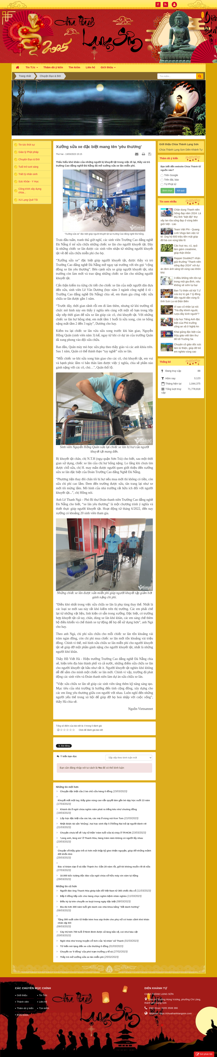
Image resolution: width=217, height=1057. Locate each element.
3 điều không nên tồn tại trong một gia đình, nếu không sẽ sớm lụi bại (187, 282)
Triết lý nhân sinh (28, 174)
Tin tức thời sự (27, 144)
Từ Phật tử (168, 184)
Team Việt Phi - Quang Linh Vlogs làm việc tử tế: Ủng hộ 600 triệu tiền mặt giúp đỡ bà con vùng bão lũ (180, 235)
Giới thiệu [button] (108, 68)
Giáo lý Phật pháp (29, 152)
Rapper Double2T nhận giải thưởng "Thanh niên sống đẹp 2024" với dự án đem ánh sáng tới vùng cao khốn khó (181, 265)
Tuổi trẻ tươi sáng (28, 166)
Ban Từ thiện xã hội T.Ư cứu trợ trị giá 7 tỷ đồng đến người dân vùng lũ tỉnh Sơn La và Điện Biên (181, 296)
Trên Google (169, 175)
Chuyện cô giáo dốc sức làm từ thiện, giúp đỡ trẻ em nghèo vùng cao (187, 348)
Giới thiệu (22, 995)
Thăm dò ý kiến (25, 1008)
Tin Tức (43, 995)
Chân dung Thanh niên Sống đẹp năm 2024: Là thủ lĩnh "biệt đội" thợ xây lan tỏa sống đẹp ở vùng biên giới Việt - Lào (181, 216)
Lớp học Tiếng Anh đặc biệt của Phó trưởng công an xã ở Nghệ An (187, 323)
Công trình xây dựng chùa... (30, 190)
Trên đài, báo (170, 179)
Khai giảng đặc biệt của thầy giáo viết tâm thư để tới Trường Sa (187, 335)
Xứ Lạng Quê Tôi (28, 199)
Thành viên (23, 1001)
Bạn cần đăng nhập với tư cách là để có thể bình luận (92, 767)
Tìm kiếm (44, 1008)
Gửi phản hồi (204, 1054)
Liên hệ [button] (90, 67)
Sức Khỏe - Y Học (29, 181)
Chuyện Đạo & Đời (29, 159)
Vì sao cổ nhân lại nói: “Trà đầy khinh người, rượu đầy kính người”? (186, 310)
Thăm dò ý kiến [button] (53, 67)
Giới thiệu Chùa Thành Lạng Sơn (178, 144)
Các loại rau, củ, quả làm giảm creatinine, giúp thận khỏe (185, 249)
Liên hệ (43, 1001)
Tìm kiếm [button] (74, 67)
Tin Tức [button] (32, 68)
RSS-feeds (23, 1015)
